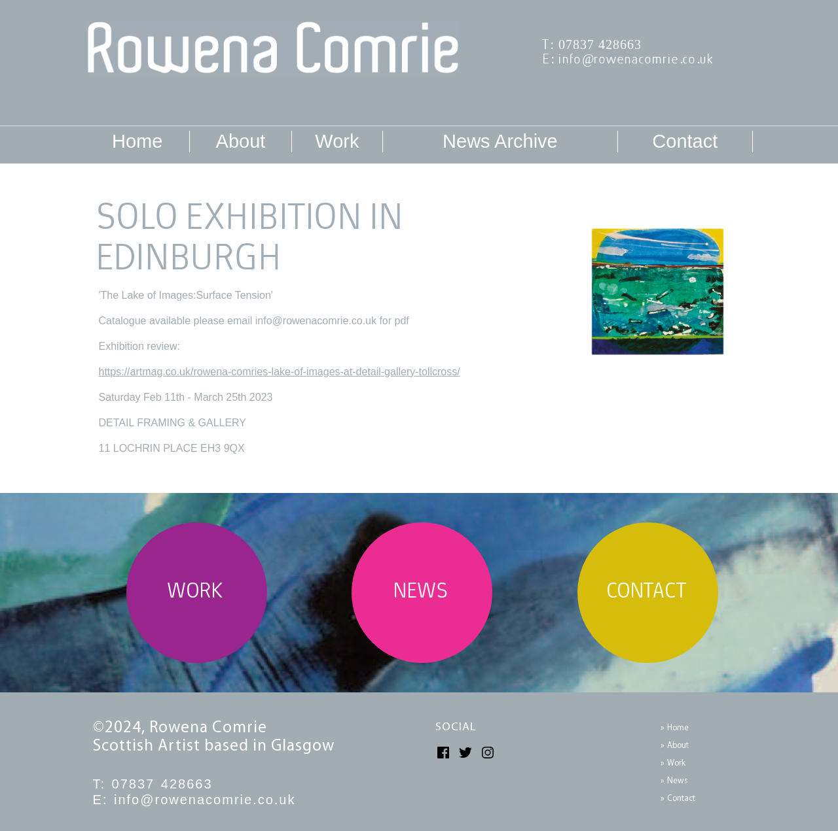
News (677, 781)
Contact (685, 141)
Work (337, 141)
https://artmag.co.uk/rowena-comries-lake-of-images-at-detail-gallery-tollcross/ (279, 371)
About (241, 141)
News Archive (500, 141)
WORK (197, 593)
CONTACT (648, 593)
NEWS (422, 593)
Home (137, 141)
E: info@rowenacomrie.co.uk (629, 60)
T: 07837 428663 (592, 45)
